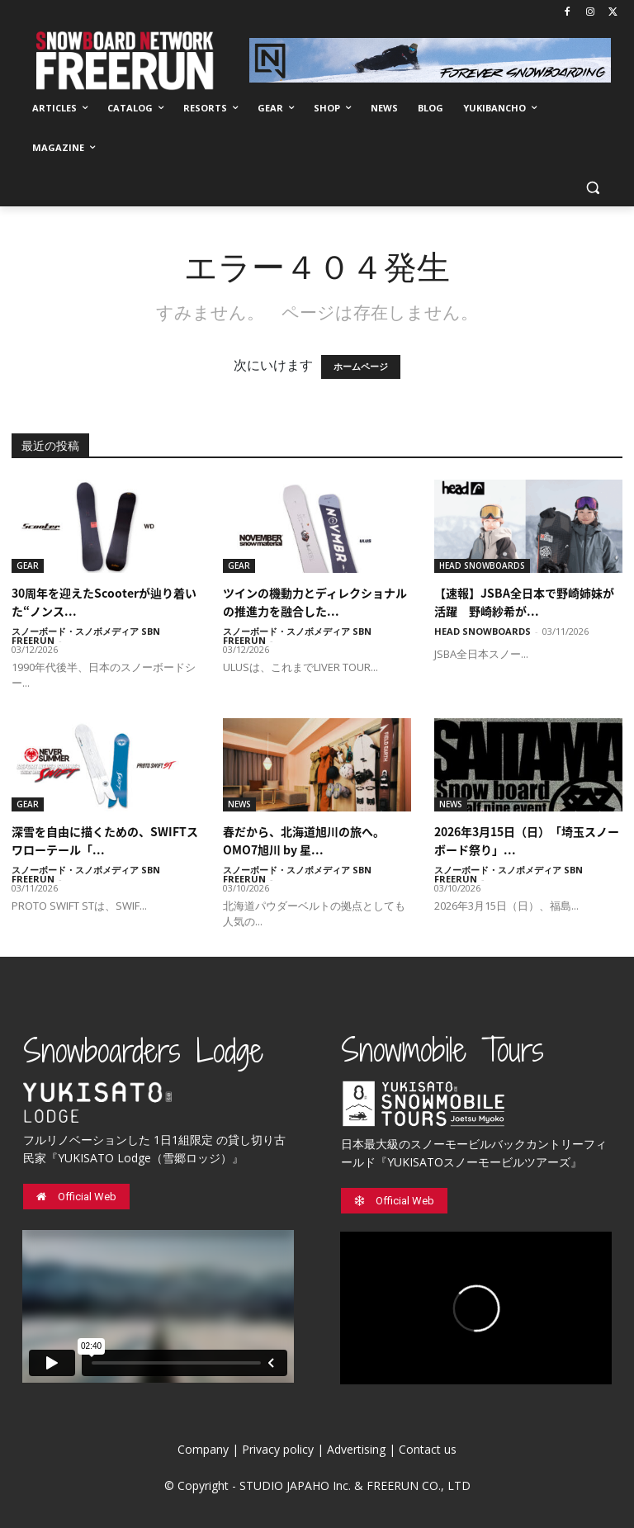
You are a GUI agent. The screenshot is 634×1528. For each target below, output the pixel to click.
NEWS (239, 804)
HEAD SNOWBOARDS (482, 565)
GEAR (28, 565)
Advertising (356, 1449)
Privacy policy (278, 1449)
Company (203, 1449)
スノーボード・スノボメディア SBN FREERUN (86, 635)
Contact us (428, 1449)
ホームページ (361, 367)
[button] (592, 187)
